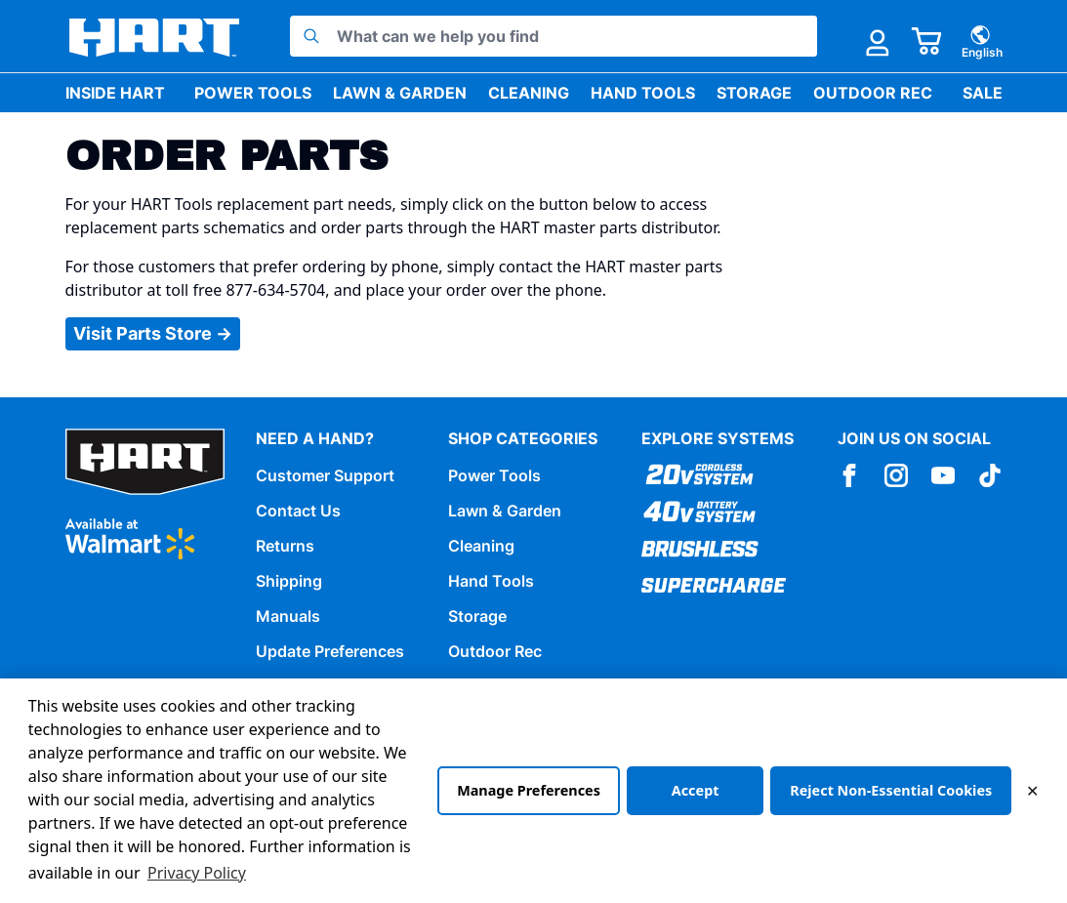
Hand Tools (643, 93)
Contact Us (298, 510)
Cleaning (528, 93)
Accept (695, 790)
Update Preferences (330, 651)
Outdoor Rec (872, 93)
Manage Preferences (528, 790)
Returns (285, 545)
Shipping (289, 581)
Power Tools (252, 93)
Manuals (288, 616)
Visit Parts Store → (152, 333)
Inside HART (115, 93)
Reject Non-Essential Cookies (891, 790)
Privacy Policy (196, 872)
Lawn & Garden (400, 93)
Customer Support (325, 475)
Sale (983, 93)
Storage (754, 93)
